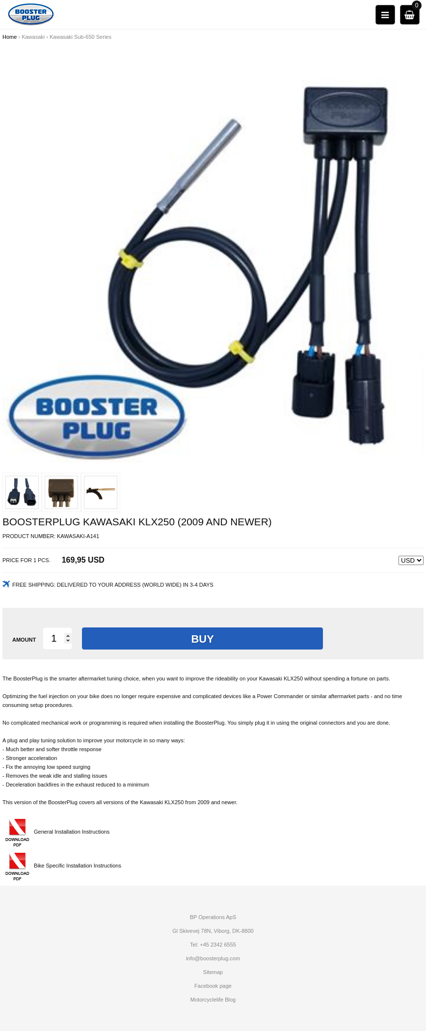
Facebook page (213, 986)
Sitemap (213, 972)
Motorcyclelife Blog (213, 1000)
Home (9, 37)
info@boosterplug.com (213, 958)
